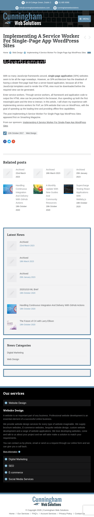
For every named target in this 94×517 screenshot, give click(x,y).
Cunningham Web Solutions (55, 510)
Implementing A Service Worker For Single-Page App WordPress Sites (56, 53)
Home (5, 53)
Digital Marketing (15, 352)
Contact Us (80, 513)
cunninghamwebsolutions (68, 8)
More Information (10, 452)
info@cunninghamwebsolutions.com (34, 8)
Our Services (23, 513)
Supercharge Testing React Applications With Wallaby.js (83, 192)
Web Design (17, 53)
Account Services (48, 513)
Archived (20, 169)
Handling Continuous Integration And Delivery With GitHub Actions (52, 305)
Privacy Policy (65, 513)
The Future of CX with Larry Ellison (37, 321)
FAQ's (35, 513)
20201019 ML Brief (29, 289)
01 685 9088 (64, 2)
